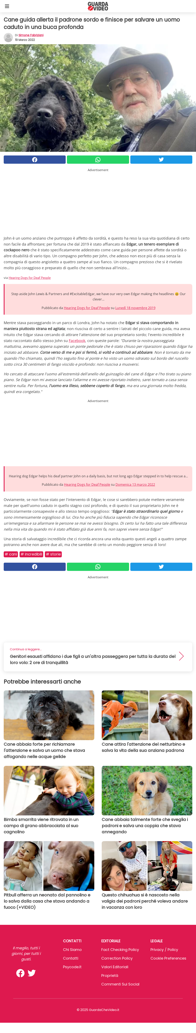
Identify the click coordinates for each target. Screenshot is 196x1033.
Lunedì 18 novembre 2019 (135, 308)
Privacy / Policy (164, 949)
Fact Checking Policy (120, 949)
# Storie (53, 554)
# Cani (11, 554)
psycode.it (72, 966)
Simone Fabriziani (31, 35)
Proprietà (109, 975)
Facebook (77, 340)
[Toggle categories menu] (7, 6)
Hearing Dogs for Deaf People (30, 278)
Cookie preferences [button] (168, 958)
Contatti (70, 958)
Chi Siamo (72, 949)
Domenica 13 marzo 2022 (135, 484)
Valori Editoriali (114, 966)
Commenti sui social (120, 984)
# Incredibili (31, 554)
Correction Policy (117, 958)
